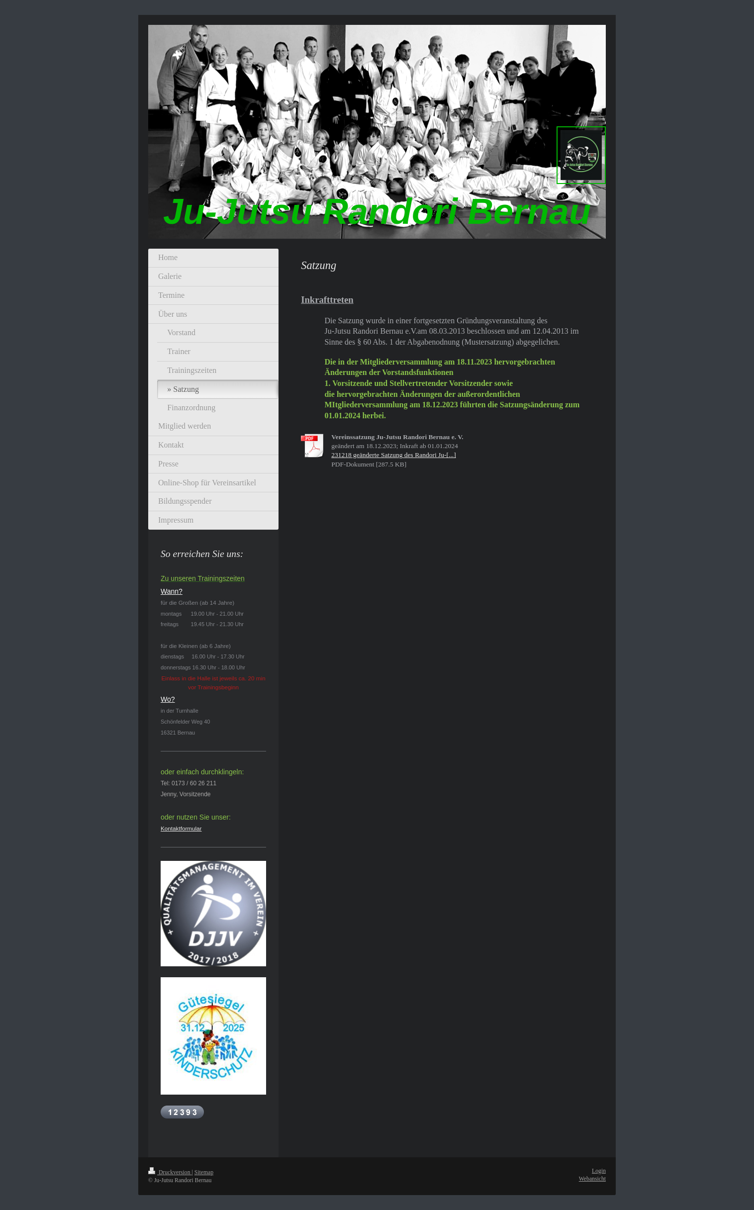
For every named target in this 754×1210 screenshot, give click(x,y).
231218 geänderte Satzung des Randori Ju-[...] (393, 455)
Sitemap (203, 1172)
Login (599, 1171)
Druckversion (169, 1172)
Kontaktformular (181, 828)
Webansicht (592, 1179)
